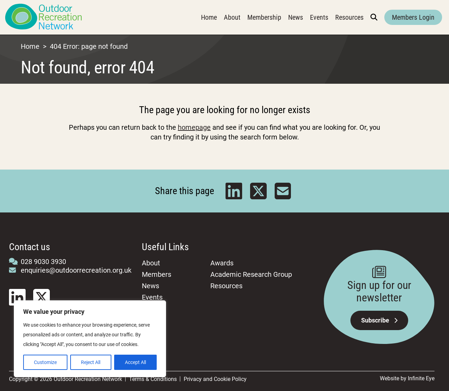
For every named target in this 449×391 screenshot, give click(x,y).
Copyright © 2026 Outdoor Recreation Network (65, 379)
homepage (194, 127)
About (232, 17)
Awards (221, 263)
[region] (90, 338)
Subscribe (379, 320)
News (295, 17)
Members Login (413, 17)
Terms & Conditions (153, 379)
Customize (45, 362)
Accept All (135, 362)
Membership (264, 17)
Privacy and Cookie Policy (215, 379)
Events (319, 17)
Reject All (90, 362)
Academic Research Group (251, 274)
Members (156, 274)
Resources (349, 17)
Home (209, 17)
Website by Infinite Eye (407, 378)
